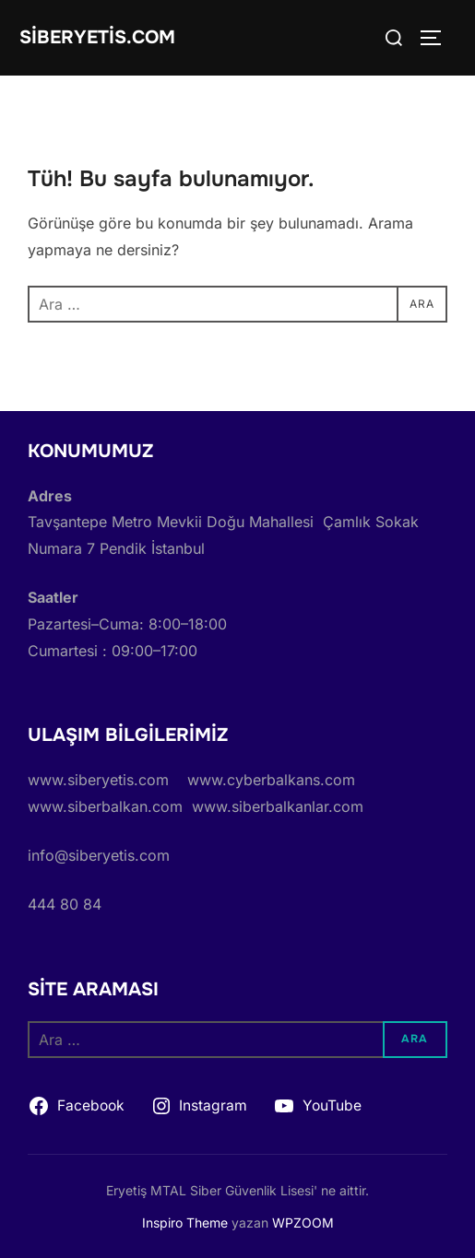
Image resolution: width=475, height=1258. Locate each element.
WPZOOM (303, 1222)
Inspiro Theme (185, 1222)
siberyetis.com (97, 37)
